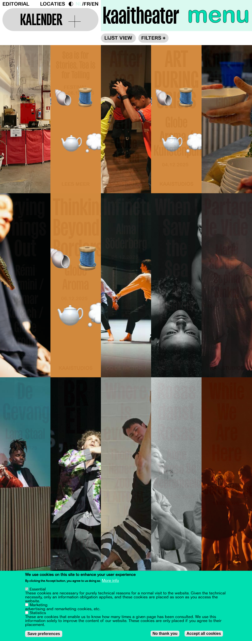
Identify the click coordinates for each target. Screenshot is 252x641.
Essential (38, 590)
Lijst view (118, 38)
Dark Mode (72, 4)
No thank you (165, 634)
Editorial (15, 4)
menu (218, 15)
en (95, 4)
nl (79, 4)
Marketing (38, 605)
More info (110, 581)
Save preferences (43, 634)
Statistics (38, 613)
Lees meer (76, 184)
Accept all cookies (204, 634)
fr (87, 4)
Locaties (52, 4)
